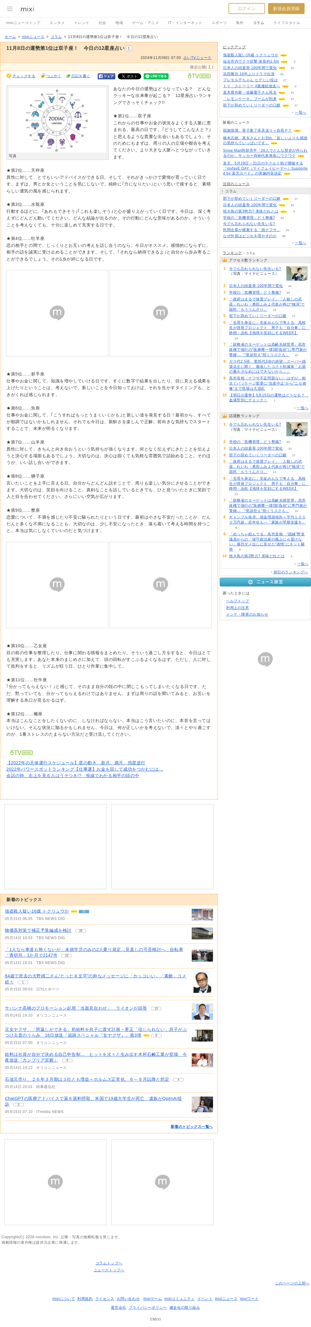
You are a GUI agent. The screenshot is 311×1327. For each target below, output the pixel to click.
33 (282, 217)
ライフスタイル (286, 23)
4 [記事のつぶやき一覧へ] (178, 1079)
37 (292, 99)
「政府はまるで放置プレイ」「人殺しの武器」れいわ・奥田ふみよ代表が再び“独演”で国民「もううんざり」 (267, 304)
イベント (204, 1299)
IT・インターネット (185, 23)
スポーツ (219, 23)
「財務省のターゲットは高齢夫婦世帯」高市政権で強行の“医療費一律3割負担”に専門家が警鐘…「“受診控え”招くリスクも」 (268, 349)
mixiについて (63, 1299)
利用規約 (85, 1299)
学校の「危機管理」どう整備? (249, 218)
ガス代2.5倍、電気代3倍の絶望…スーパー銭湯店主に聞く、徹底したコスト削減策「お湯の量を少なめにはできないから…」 (267, 366)
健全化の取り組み (184, 1307)
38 (283, 236)
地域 (119, 23)
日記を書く (80, 76)
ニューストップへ (109, 1270)
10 (296, 355)
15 (292, 92)
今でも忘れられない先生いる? (249, 224)
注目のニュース (236, 184)
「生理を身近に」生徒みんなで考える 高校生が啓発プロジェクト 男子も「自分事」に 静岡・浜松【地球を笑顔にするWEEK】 (269, 327)
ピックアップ (234, 47)
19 (281, 74)
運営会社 (118, 1307)
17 (296, 105)
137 (282, 224)
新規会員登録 (286, 8)
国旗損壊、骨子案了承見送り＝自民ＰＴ (257, 130)
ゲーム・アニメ (145, 23)
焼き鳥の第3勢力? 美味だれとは (250, 211)
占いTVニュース (197, 58)
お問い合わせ (128, 1299)
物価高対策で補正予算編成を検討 (38, 930)
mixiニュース (33, 37)
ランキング (232, 253)
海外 (239, 23)
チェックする (24, 76)
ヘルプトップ (237, 601)
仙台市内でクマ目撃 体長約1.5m (251, 61)
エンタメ (57, 23)
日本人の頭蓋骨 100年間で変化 (250, 68)
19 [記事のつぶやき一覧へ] (156, 1008)
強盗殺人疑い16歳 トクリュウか (37, 911)
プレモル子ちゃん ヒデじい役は (250, 80)
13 (274, 309)
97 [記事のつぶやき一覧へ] (84, 911)
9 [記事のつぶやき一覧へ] (18, 1104)
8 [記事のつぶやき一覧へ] (156, 1035)
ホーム (10, 37)
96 (294, 55)
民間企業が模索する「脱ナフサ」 (252, 230)
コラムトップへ (109, 1263)
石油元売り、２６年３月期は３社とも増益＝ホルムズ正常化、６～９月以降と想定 (87, 1079)
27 (285, 80)
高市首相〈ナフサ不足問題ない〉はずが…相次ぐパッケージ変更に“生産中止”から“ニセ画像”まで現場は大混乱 (267, 383)
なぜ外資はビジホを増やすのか (250, 236)
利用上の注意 (237, 608)
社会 (102, 23)
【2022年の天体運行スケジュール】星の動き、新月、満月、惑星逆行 (75, 762)
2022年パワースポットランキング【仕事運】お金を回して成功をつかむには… (84, 769)
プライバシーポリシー (148, 1307)
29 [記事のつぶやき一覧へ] (66, 955)
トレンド (81, 23)
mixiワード (249, 1299)
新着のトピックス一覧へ (192, 1127)
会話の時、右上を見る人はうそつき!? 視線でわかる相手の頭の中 (72, 775)
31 (292, 68)
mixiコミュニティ (180, 1299)
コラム (258, 23)
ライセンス (104, 1299)
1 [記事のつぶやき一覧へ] (23, 982)
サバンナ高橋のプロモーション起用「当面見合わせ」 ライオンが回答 (76, 1008)
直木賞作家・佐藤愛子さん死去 (250, 92)
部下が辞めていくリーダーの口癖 (252, 105)
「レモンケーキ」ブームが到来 (250, 99)
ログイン (247, 8)
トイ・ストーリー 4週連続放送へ (251, 86)
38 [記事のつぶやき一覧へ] (80, 930)
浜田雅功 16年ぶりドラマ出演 (249, 74)
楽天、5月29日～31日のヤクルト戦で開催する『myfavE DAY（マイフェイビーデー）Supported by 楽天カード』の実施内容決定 (265, 168)
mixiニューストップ (23, 23)
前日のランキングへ (291, 572)
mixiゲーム (152, 1299)
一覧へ (300, 112)
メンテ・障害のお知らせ (247, 614)
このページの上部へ (292, 1283)
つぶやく (53, 76)
